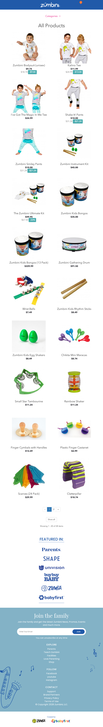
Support (51, 691)
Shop (51, 662)
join (79, 631)
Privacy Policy (51, 698)
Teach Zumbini (51, 652)
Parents (51, 648)
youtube (51, 676)
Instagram (51, 680)
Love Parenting (51, 658)
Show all (51, 519)
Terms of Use (51, 701)
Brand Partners (51, 694)
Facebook (51, 673)
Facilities (51, 655)
